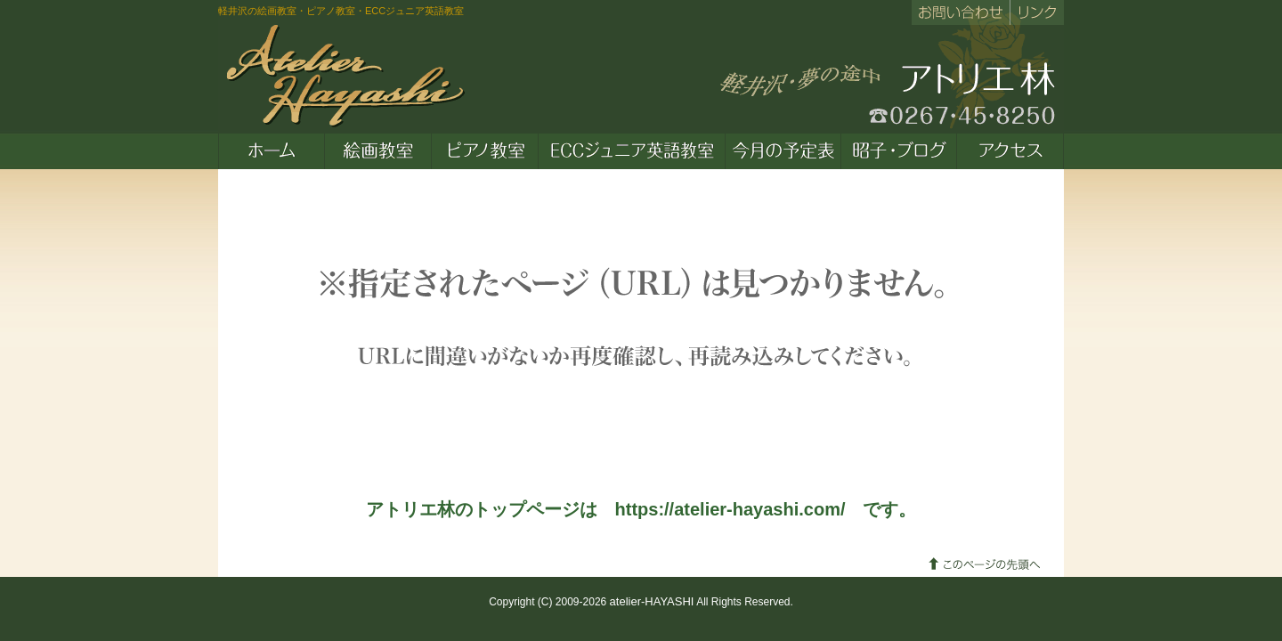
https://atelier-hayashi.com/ (730, 509)
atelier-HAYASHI (652, 601)
